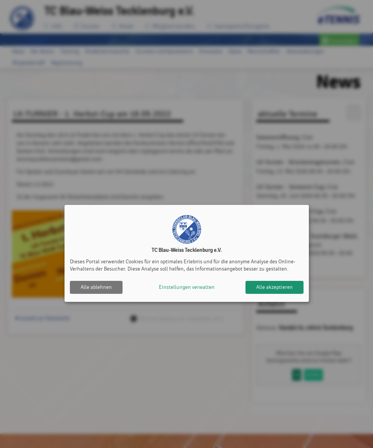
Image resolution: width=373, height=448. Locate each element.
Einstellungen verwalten (187, 287)
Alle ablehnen (96, 287)
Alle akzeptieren (274, 287)
